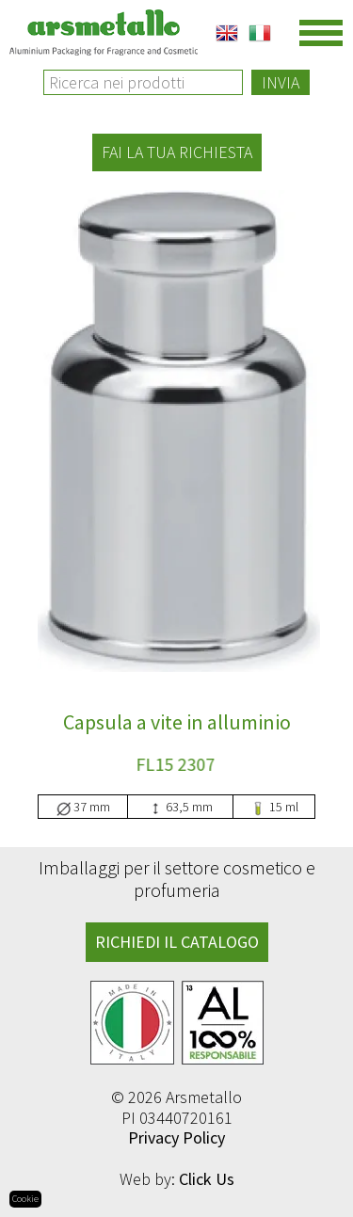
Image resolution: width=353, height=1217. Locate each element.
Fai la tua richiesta (177, 152)
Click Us (206, 1179)
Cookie (25, 1199)
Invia (280, 82)
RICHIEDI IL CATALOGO (177, 942)
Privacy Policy (176, 1137)
